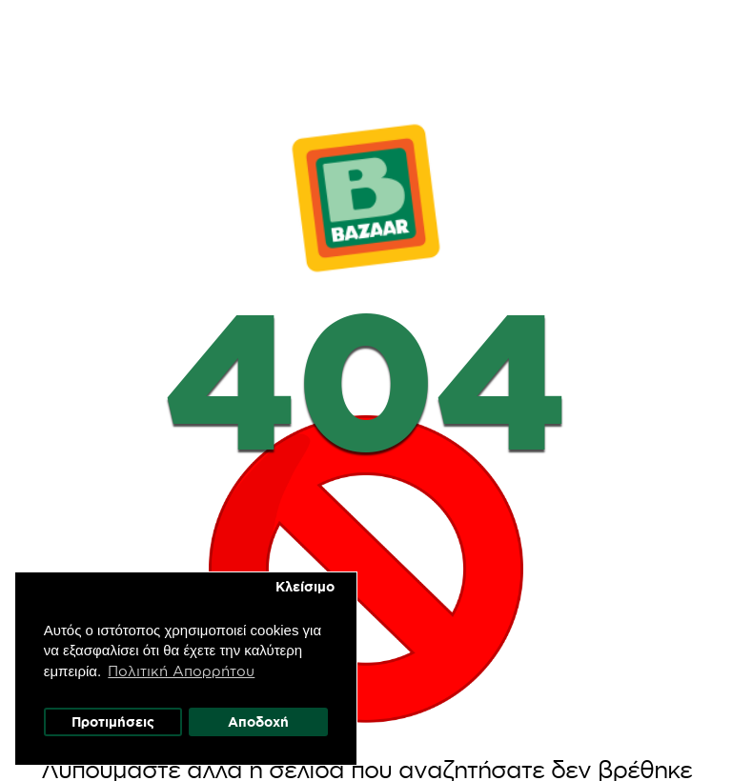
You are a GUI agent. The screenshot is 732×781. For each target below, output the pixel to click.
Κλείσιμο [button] (305, 587)
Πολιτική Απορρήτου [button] (182, 671)
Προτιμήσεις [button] (112, 723)
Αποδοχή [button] (258, 723)
